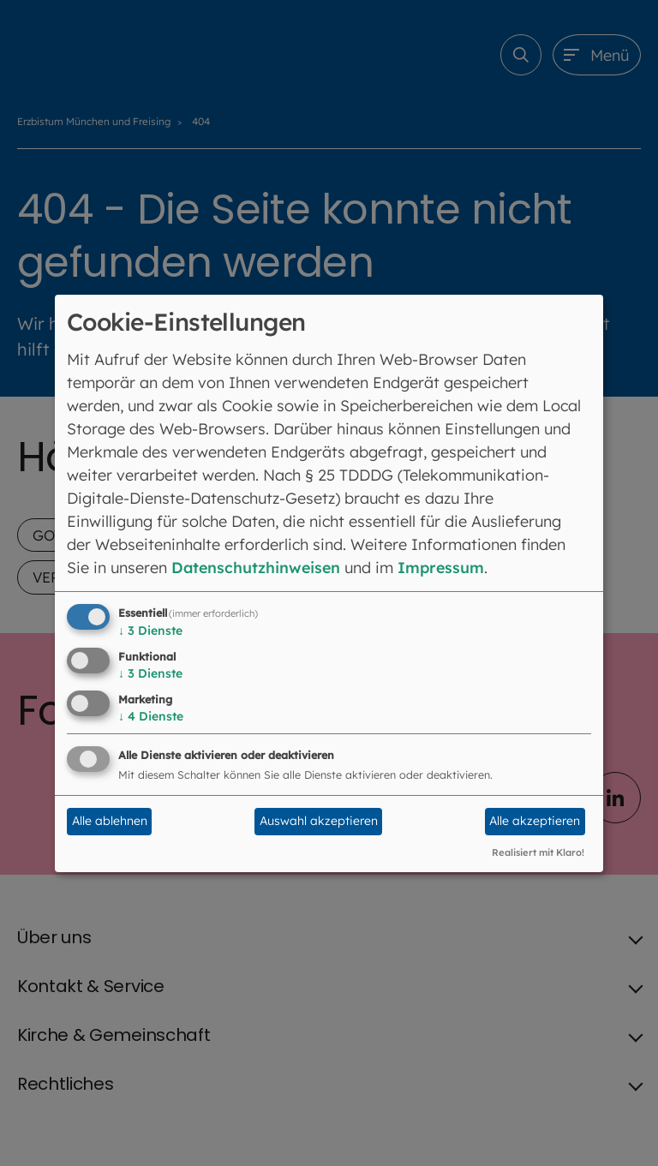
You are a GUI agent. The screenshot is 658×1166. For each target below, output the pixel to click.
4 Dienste (150, 716)
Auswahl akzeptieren (319, 820)
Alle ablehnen (109, 820)
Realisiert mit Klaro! (538, 852)
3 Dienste (150, 630)
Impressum (445, 567)
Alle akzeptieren (534, 820)
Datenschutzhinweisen (257, 567)
